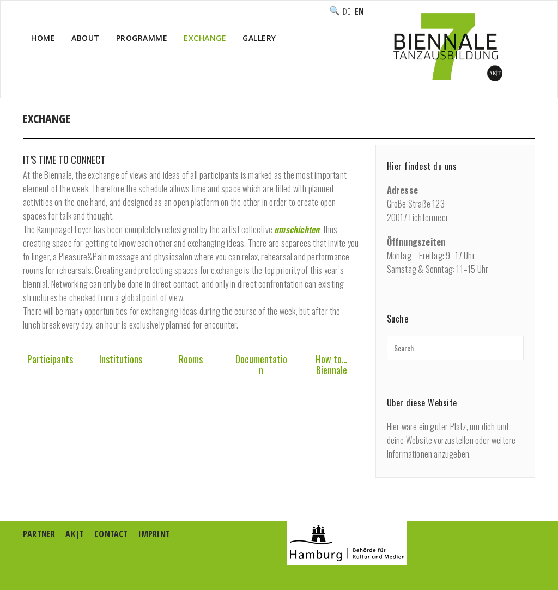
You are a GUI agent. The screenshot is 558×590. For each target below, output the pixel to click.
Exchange (205, 38)
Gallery (259, 38)
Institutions (120, 359)
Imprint (154, 534)
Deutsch (346, 11)
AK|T (74, 534)
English (359, 11)
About (85, 38)
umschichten (296, 229)
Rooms (191, 359)
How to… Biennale (331, 364)
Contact (111, 534)
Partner (39, 534)
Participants (50, 359)
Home (43, 38)
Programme (142, 38)
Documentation (261, 364)
